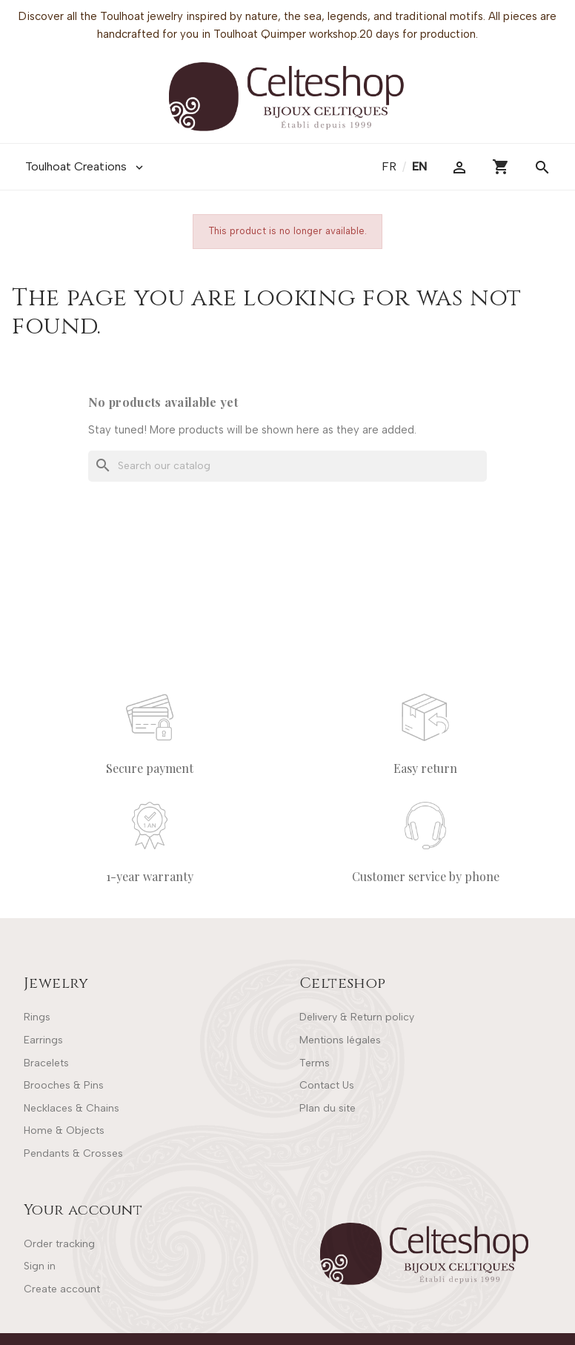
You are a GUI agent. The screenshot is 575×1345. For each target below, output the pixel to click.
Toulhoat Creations (85, 166)
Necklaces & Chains (71, 1108)
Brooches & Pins (64, 1085)
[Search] (287, 466)
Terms (314, 1063)
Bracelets (46, 1063)
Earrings (43, 1040)
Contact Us (326, 1085)
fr (390, 166)
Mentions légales (340, 1040)
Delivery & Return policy (356, 1017)
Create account (62, 1289)
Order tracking (59, 1244)
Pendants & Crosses (73, 1153)
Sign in (40, 1266)
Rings (37, 1017)
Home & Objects (64, 1130)
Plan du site (327, 1108)
